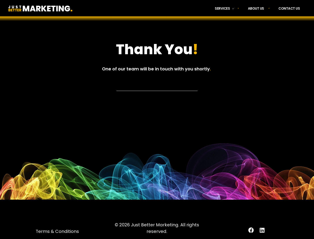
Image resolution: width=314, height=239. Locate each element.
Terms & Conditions (57, 231)
